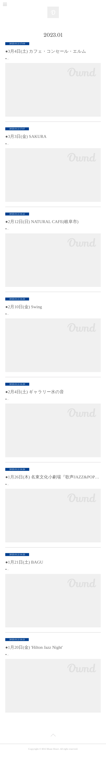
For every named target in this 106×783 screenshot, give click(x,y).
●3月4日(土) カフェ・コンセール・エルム (45, 51)
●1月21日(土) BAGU (24, 582)
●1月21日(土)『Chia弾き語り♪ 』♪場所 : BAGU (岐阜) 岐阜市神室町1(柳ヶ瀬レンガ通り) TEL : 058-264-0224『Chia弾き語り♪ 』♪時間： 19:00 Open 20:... (50, 592)
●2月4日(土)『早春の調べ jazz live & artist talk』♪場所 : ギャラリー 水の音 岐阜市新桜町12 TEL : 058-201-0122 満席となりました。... (52, 413)
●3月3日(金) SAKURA (25, 140)
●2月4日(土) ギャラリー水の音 (34, 404)
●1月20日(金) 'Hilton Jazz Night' (34, 672)
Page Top (53, 765)
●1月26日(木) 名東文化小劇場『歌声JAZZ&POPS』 (53, 493)
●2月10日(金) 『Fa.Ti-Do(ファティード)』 (27, 326)
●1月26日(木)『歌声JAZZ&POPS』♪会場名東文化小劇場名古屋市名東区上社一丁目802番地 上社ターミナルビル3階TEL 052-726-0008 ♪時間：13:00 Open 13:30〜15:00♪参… (53, 502)
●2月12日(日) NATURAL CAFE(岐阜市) (41, 229)
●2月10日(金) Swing (23, 319)
